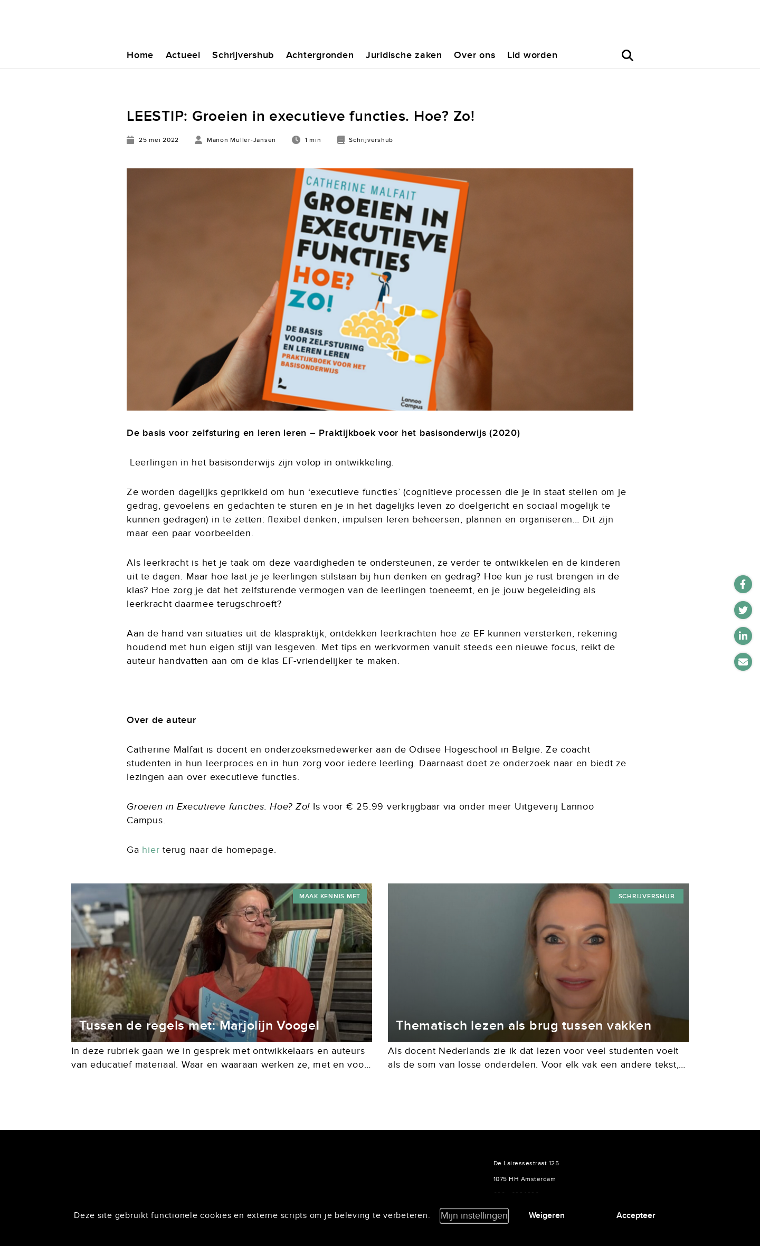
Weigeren (547, 1215)
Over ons (474, 55)
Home (140, 55)
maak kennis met (329, 896)
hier (150, 849)
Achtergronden (320, 55)
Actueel (183, 55)
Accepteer (636, 1215)
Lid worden (532, 55)
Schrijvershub (243, 55)
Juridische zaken (404, 55)
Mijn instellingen (474, 1215)
